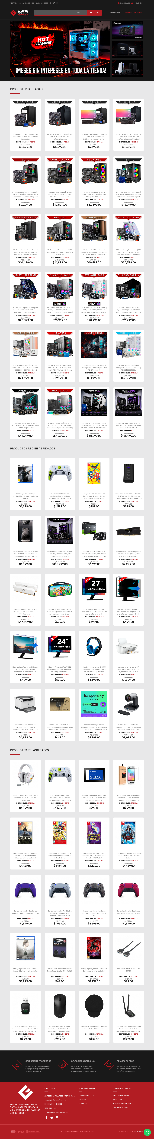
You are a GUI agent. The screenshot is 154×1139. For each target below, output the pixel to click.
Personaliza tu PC (133, 13)
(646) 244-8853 (51, 1108)
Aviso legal (118, 1099)
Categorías (115, 13)
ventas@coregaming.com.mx (22, 3)
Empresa (82, 1099)
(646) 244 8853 (42, 3)
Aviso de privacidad (121, 1095)
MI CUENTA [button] (137, 3)
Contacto (83, 1104)
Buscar (94, 13)
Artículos (124, 3)
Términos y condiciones (123, 1104)
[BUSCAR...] (53, 13)
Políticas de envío (120, 1108)
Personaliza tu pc (86, 1095)
